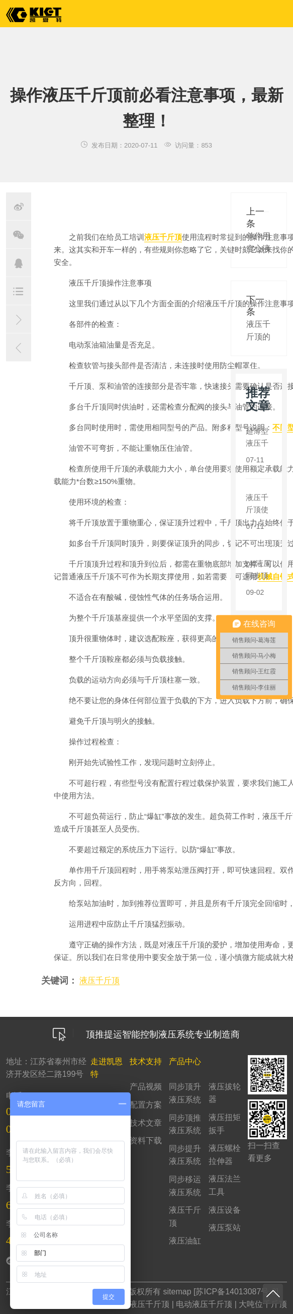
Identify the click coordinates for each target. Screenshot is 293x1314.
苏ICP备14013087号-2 (236, 1291)
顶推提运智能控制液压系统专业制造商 (146, 1034)
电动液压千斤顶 (204, 1304)
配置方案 (146, 1104)
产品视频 (146, 1086)
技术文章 (146, 1123)
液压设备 (225, 1210)
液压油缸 (185, 1240)
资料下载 (146, 1140)
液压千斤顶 (163, 237)
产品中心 (185, 1061)
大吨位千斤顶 (263, 1304)
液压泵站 (225, 1227)
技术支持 (146, 1061)
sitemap (177, 1291)
